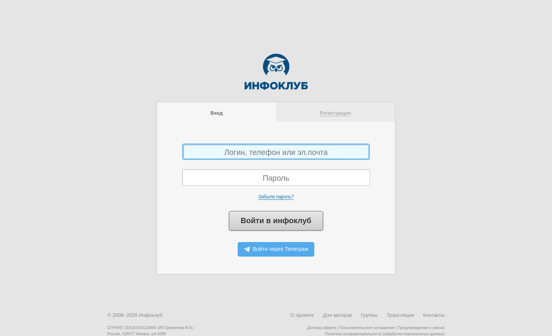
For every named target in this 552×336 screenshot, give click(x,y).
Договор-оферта (321, 328)
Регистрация (335, 113)
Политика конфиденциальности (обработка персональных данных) (385, 334)
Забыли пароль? (276, 196)
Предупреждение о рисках (421, 328)
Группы (369, 315)
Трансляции (400, 315)
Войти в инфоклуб (276, 220)
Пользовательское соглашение (366, 328)
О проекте (302, 315)
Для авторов (337, 315)
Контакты (434, 315)
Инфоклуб (151, 315)
